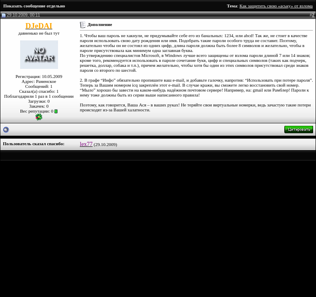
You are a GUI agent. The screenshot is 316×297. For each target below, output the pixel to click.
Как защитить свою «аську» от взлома (276, 5)
